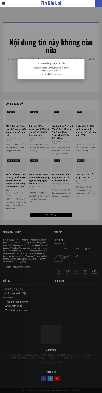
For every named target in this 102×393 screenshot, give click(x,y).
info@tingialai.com (54, 362)
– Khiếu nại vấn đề (12, 305)
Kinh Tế (80, 112)
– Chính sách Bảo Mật (14, 293)
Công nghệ (11, 112)
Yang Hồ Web (75, 390)
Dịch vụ (56, 112)
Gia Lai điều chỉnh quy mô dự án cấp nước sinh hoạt (61, 178)
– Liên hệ (8, 297)
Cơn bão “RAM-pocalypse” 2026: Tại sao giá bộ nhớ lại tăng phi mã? (39, 130)
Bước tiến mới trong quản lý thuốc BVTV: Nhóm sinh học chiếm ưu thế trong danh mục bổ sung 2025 (16, 182)
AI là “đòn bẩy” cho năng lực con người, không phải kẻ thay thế (16, 130)
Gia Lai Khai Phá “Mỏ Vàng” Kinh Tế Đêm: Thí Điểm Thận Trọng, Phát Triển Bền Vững (62, 132)
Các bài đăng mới (14, 103)
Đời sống (56, 160)
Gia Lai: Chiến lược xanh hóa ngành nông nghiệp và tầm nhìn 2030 (86, 130)
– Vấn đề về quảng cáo (15, 310)
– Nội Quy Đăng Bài (13, 289)
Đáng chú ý (81, 160)
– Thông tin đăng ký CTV (16, 301)
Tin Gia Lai (51, 3)
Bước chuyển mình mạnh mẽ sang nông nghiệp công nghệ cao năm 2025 (39, 179)
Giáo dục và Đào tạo (13, 160)
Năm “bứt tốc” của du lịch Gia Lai (85, 176)
